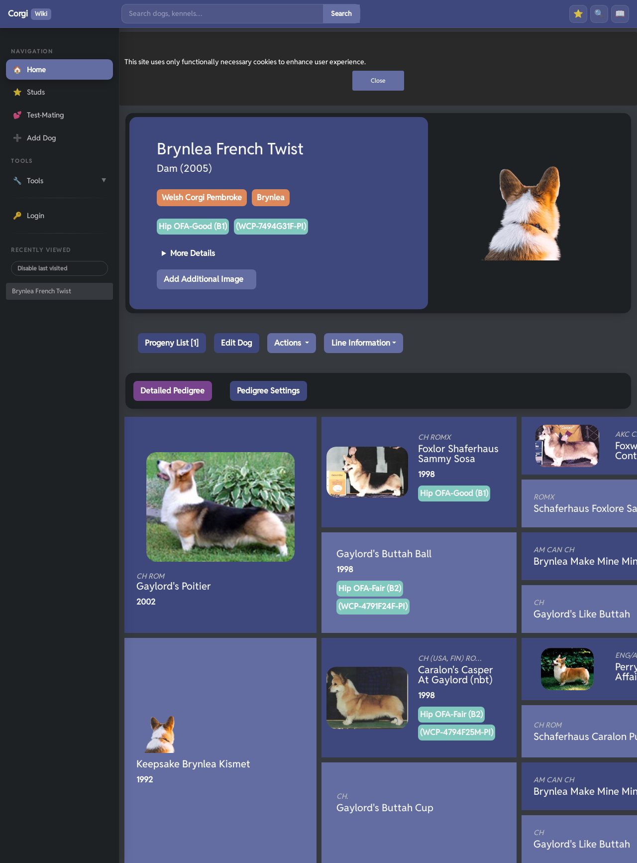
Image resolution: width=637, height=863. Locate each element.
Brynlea (271, 197)
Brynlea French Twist (41, 291)
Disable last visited (42, 268)
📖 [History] (620, 13)
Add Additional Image (203, 279)
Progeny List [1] (172, 343)
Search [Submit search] (341, 13)
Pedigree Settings (268, 390)
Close (378, 80)
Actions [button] (288, 343)
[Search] (222, 13)
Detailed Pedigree (172, 390)
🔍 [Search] (599, 13)
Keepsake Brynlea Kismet (193, 763)
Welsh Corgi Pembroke (202, 197)
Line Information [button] (360, 343)
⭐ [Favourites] (578, 13)
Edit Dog (236, 343)
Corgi (29, 14)
